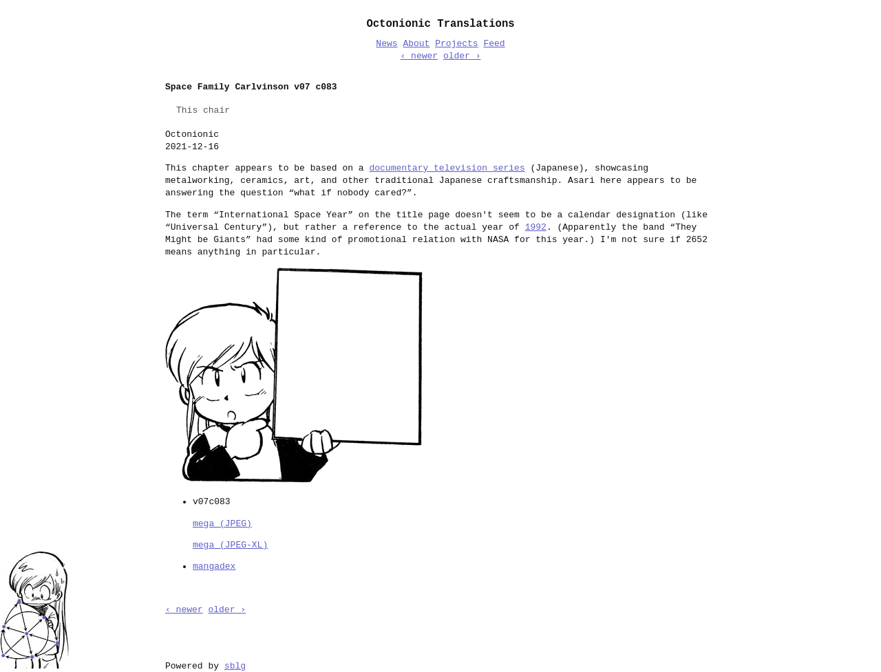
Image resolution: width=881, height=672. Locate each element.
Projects (456, 44)
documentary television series (446, 168)
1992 (535, 227)
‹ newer (419, 56)
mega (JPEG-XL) (230, 544)
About (416, 44)
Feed (494, 44)
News (386, 44)
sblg (235, 665)
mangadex (214, 565)
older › (462, 56)
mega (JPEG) (222, 523)
